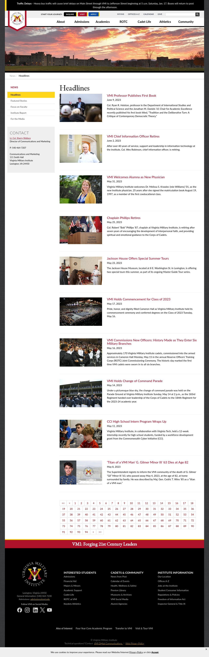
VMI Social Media (119, 599)
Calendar (148, 14)
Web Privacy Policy (134, 643)
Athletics (165, 21)
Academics (103, 21)
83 (139, 526)
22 (86, 508)
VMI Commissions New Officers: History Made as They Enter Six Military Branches (152, 341)
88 (177, 526)
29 (139, 508)
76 (86, 526)
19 (63, 508)
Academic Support (73, 590)
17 (184, 503)
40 (86, 514)
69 (169, 520)
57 (78, 520)
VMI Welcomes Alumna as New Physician (136, 177)
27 (124, 508)
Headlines (16, 94)
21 (78, 508)
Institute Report (18, 112)
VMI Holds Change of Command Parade (135, 381)
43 (109, 514)
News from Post (119, 576)
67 (154, 520)
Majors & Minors (72, 585)
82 (131, 526)
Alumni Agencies (119, 603)
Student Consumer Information (173, 590)
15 (169, 503)
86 (162, 526)
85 (154, 526)
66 (146, 520)
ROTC (124, 21)
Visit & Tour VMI (144, 628)
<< (63, 503)
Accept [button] (154, 652)
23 (94, 508)
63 (124, 520)
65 (139, 520)
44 (116, 514)
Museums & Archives (121, 594)
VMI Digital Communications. (108, 643)
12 (146, 503)
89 (185, 526)
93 (78, 531)
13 (154, 503)
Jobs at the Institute (167, 585)
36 (192, 508)
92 (71, 531)
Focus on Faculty (19, 106)
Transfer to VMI (123, 628)
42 (101, 514)
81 (124, 526)
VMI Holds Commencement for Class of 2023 (138, 299)
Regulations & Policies (169, 594)
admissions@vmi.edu (40, 599)
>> (100, 531)
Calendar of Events (120, 581)
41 (94, 514)
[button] (206, 649)
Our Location (164, 576)
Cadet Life (144, 21)
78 (101, 526)
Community (185, 21)
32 (162, 508)
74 (71, 526)
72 (192, 520)
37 (63, 514)
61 (109, 520)
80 (116, 526)
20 (71, 508)
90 (192, 526)
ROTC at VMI (70, 599)
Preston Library (118, 590)
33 (169, 508)
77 (94, 526)
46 (131, 514)
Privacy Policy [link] (136, 652)
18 (192, 503)
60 (101, 520)
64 (131, 520)
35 (185, 508)
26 (116, 508)
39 (78, 514)
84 (146, 526)
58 (86, 520)
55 (63, 520)
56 (71, 520)
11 (138, 503)
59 (94, 520)
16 (176, 503)
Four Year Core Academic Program (94, 628)
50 (162, 514)
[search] (182, 14)
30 (146, 508)
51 (169, 514)
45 (124, 514)
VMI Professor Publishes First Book (131, 95)
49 (154, 514)
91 (63, 531)
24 (101, 508)
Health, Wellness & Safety (124, 585)
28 (131, 508)
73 (63, 526)
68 (162, 520)
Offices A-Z (134, 14)
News (12, 75)
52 (177, 514)
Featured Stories (19, 100)
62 (116, 520)
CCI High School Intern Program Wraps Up (136, 421)
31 (154, 508)
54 (192, 514)
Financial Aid (70, 581)
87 (169, 526)
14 (161, 503)
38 (71, 514)
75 (78, 526)
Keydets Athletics (72, 603)
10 (131, 503)
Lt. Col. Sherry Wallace (20, 138)
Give (160, 14)
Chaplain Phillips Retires (123, 218)
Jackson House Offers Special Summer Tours (138, 258)
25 (109, 508)
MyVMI (120, 14)
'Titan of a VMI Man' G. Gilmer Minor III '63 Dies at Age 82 (147, 462)
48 (146, 514)
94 (86, 531)
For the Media (17, 118)
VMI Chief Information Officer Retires (133, 136)
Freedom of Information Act (171, 599)
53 (185, 514)
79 (109, 526)
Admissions (81, 21)
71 (185, 520)
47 (139, 514)
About (61, 21)
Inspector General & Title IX (171, 603)
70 (177, 520)
